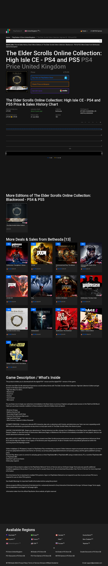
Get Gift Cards (37, 91)
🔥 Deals (83, 31)
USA (34, 543)
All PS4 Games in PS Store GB (65, 556)
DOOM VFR (10, 298)
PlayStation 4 (17, 31)
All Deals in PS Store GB (38, 552)
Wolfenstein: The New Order (89, 298)
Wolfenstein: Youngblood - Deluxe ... (17, 265)
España (10, 539)
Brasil (35, 535)
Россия (60, 543)
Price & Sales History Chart (23, 45)
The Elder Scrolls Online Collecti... (16, 225)
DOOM (33, 265)
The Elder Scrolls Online (13, 330)
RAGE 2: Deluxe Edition (87, 330)
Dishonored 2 (35, 330)
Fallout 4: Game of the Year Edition (16, 363)
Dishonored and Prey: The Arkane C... (65, 266)
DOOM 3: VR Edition (61, 298)
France (35, 539)
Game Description (11, 47)
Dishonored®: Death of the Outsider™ (88, 266)
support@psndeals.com (94, 563)
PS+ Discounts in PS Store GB (15, 556)
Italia (59, 539)
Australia (11, 535)
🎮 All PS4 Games (96, 31)
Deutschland (86, 535)
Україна (85, 543)
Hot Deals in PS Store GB (63, 552)
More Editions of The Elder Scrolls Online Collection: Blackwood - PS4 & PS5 (57, 45)
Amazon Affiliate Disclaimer (49, 563)
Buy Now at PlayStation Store (42, 78)
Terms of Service (33, 563)
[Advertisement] (54, 14)
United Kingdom (32, 31)
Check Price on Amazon (40, 84)
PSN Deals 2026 (13, 563)
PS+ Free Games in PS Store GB (41, 556)
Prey (32, 298)
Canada (60, 535)
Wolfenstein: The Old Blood (63, 330)
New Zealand (86, 539)
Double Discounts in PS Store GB (90, 552)
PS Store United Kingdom (14, 552)
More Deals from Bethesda (90, 45)
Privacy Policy (23, 563)
